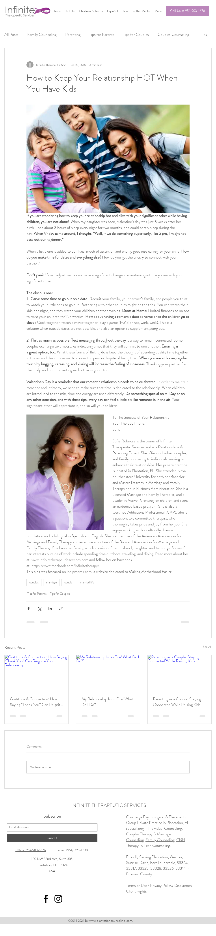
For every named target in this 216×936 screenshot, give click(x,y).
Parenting (72, 34)
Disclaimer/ (183, 885)
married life (87, 582)
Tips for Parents (101, 34)
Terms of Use (136, 885)
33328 (155, 868)
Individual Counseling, (165, 828)
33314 (180, 868)
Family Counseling (41, 34)
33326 (168, 868)
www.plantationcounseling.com (110, 921)
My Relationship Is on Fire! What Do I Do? (107, 702)
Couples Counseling (173, 34)
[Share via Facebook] (28, 608)
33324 (182, 862)
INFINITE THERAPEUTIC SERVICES (108, 805)
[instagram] (58, 899)
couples (34, 582)
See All (207, 647)
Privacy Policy (161, 885)
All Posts (11, 34)
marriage (51, 582)
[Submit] (52, 838)
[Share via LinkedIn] (50, 608)
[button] (206, 34)
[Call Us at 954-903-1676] (187, 11)
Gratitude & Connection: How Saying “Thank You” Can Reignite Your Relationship (36, 702)
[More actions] (187, 64)
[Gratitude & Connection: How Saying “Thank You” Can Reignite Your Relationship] (36, 673)
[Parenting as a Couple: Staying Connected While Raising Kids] (179, 673)
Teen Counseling (157, 845)
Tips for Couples (136, 34)
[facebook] (46, 899)
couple (68, 582)
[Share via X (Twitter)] (39, 608)
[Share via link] (61, 608)
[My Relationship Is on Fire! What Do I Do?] (108, 673)
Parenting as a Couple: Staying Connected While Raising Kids (177, 702)
